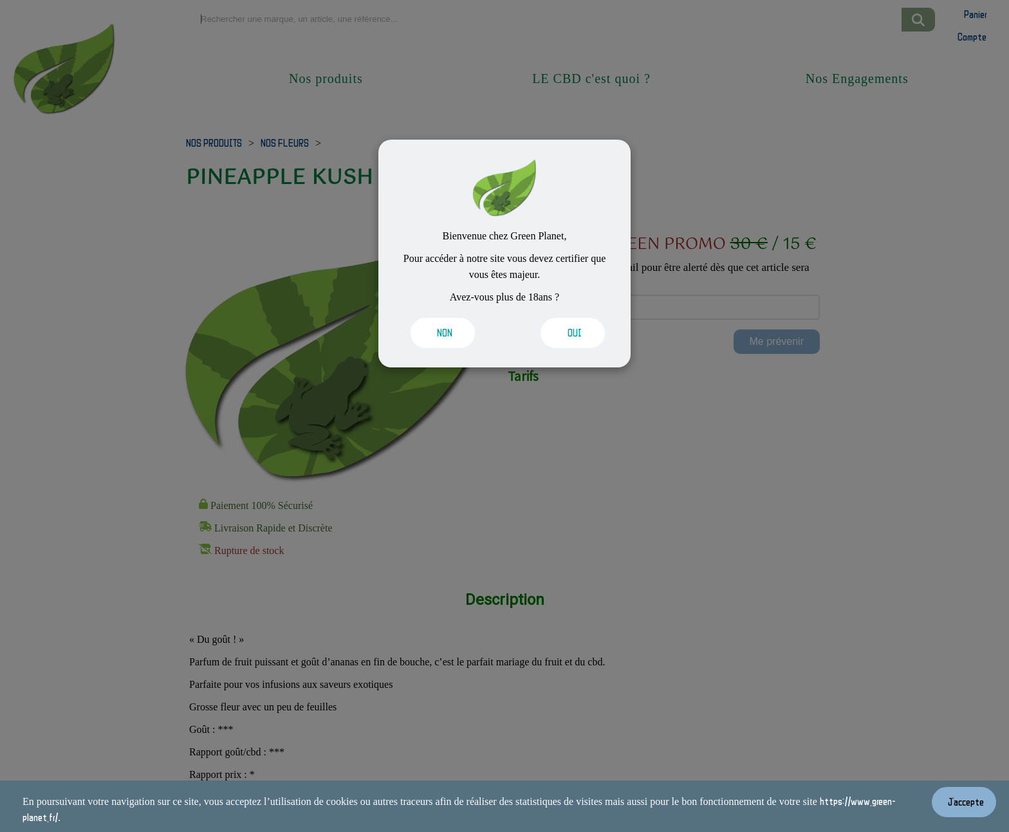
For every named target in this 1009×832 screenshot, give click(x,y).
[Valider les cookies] (447, 333)
